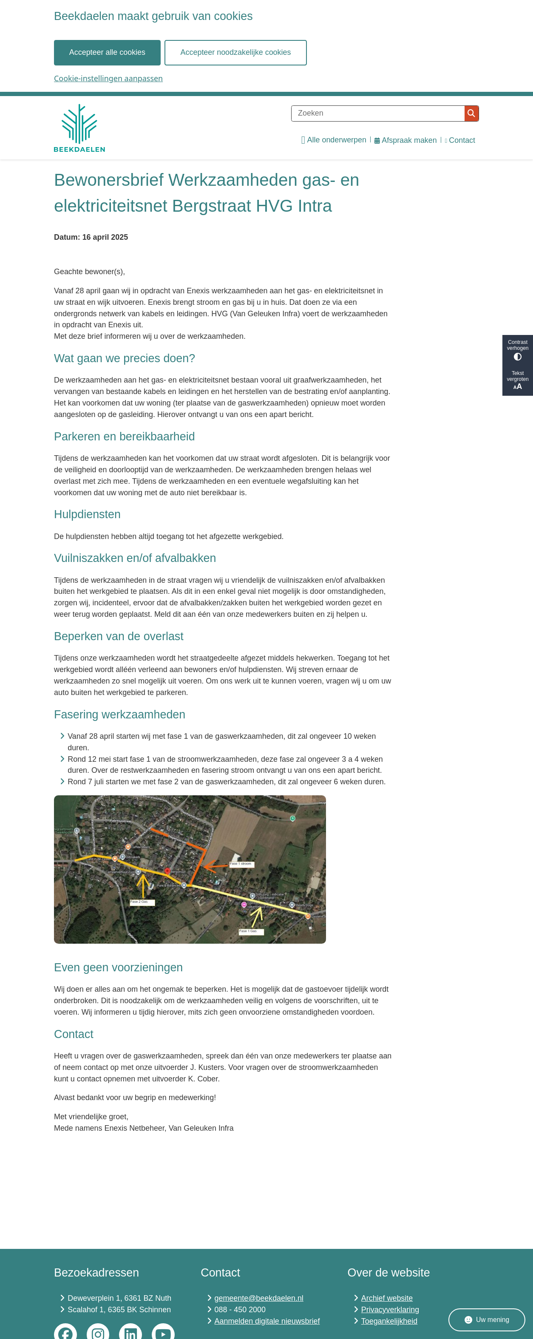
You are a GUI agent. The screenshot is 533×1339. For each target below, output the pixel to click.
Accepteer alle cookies (107, 52)
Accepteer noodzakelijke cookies (236, 52)
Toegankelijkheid (389, 1321)
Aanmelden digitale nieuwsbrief (267, 1321)
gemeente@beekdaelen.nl (259, 1298)
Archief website (387, 1298)
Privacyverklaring (390, 1309)
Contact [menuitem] (460, 140)
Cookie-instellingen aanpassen (108, 78)
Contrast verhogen (517, 350)
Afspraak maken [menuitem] (405, 140)
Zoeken (471, 113)
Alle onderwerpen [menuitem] (333, 140)
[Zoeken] (378, 113)
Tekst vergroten (517, 380)
